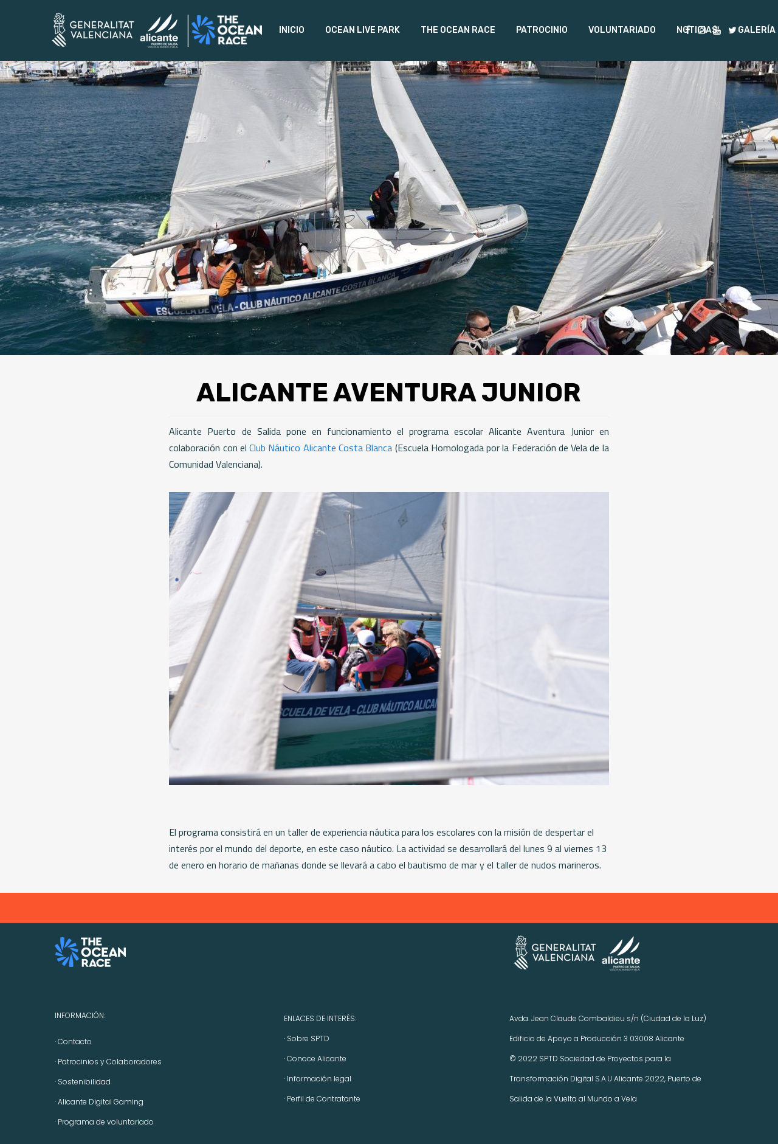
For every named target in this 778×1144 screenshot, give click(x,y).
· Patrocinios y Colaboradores (108, 1061)
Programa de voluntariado (106, 1122)
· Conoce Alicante (315, 1058)
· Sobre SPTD (306, 1038)
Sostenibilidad (84, 1081)
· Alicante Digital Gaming (99, 1102)
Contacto (75, 1041)
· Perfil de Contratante (322, 1099)
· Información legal (317, 1078)
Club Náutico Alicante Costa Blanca (320, 447)
